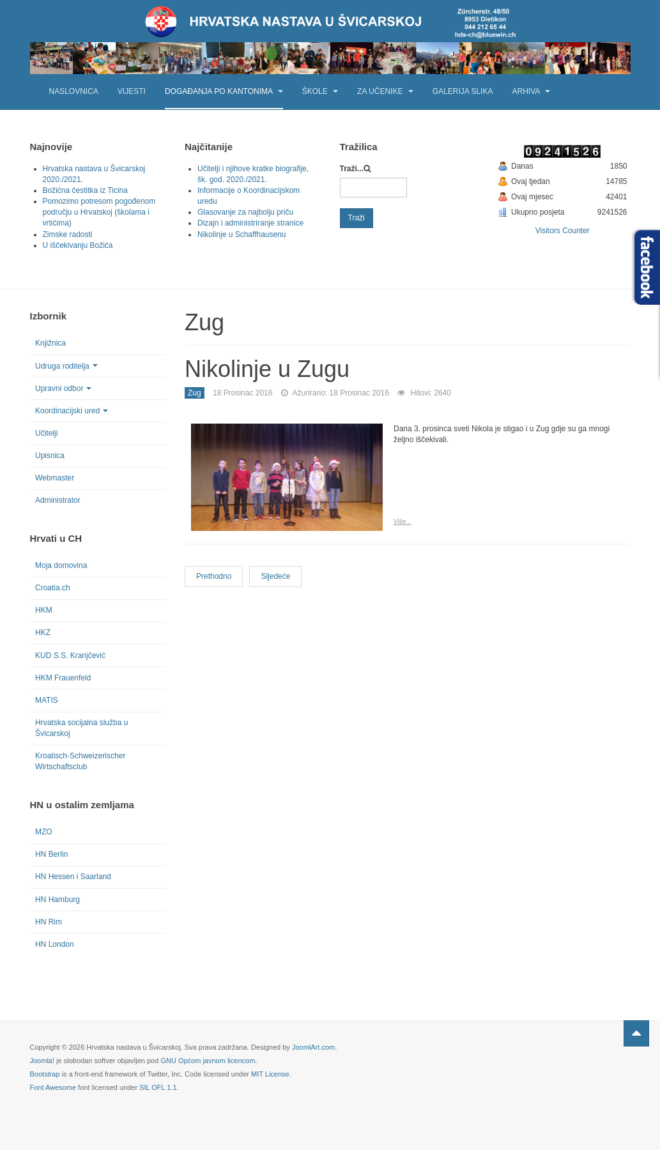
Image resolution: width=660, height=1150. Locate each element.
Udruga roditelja (66, 366)
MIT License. (271, 1074)
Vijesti (132, 91)
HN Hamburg (57, 899)
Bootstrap (45, 1074)
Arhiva (530, 91)
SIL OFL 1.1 (158, 1087)
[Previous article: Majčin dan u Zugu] (214, 576)
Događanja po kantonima (224, 91)
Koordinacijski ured (71, 410)
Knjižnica (50, 343)
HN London (54, 944)
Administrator (58, 500)
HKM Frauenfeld (63, 677)
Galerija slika (463, 91)
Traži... (352, 168)
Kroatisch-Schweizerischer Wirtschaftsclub (80, 761)
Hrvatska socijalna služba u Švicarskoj (81, 728)
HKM (43, 610)
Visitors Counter (562, 230)
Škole (320, 91)
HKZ (42, 632)
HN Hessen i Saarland (73, 876)
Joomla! (42, 1060)
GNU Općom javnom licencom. (208, 1060)
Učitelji (46, 433)
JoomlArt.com (313, 1047)
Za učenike (385, 91)
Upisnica (50, 455)
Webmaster (54, 477)
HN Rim (48, 921)
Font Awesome (53, 1087)
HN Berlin (51, 854)
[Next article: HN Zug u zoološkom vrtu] (275, 576)
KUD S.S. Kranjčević (70, 655)
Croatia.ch (52, 587)
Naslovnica (73, 91)
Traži (356, 217)
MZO (43, 831)
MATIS (46, 700)
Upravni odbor (63, 388)
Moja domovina (61, 565)
